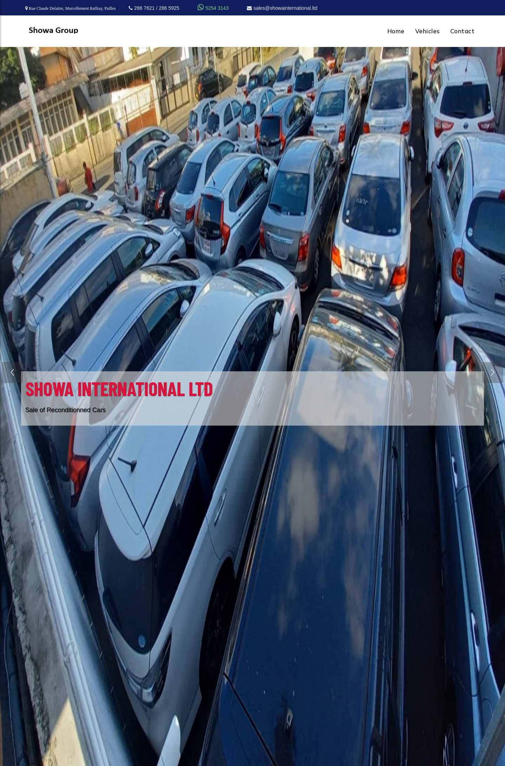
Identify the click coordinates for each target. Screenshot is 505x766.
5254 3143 (213, 8)
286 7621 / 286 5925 (154, 8)
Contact (462, 31)
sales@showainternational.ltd (282, 8)
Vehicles (427, 31)
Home (396, 31)
